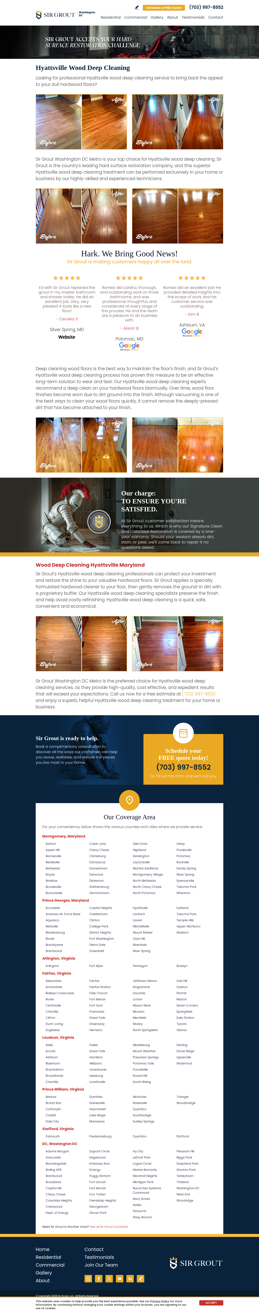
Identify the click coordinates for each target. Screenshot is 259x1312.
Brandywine (54, 945)
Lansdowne (97, 1069)
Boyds (50, 874)
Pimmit (181, 993)
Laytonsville (141, 862)
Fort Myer (96, 966)
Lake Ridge (97, 1115)
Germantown (99, 893)
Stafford (182, 1136)
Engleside (53, 1030)
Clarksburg (97, 856)
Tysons (181, 1024)
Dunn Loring (54, 1024)
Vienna (181, 1030)
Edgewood (97, 1157)
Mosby (138, 1024)
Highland (139, 850)
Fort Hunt (96, 1005)
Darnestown (98, 868)
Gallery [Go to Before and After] (157, 17)
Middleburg (141, 1045)
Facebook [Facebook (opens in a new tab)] (98, 1278)
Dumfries (95, 1097)
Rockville (182, 862)
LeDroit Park (141, 1157)
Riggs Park (184, 1157)
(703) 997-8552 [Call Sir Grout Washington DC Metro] (206, 7)
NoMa (137, 1205)
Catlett (51, 1115)
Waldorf (182, 932)
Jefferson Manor (145, 981)
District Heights (100, 932)
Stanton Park (186, 1170)
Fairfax (94, 981)
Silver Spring (185, 874)
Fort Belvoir (97, 999)
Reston (181, 999)
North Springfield (145, 1030)
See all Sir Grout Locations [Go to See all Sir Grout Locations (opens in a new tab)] (109, 1227)
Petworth (139, 1211)
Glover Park (97, 1213)
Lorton (137, 999)
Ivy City (138, 1151)
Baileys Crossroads (60, 993)
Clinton (94, 920)
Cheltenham (98, 914)
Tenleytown (184, 1176)
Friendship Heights (102, 1200)
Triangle (182, 1097)
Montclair (140, 1097)
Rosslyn (181, 966)
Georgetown (98, 1207)
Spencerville (185, 881)
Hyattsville (140, 908)
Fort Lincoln (97, 1182)
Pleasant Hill (185, 1151)
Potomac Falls (143, 1063)
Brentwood (54, 951)
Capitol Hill (53, 1188)
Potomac (183, 856)
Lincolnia (139, 993)
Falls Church (98, 993)
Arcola (50, 1051)
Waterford (184, 1063)
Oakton (181, 987)
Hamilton (96, 1057)
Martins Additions (145, 868)
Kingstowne (141, 987)
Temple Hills (185, 920)
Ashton (51, 844)
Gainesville (97, 1103)
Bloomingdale (56, 1163)
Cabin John (97, 844)
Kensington (141, 856)
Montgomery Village (148, 874)
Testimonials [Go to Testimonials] (193, 17)
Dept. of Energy (57, 1213)
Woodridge (184, 1200)
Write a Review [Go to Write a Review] (137, 7)
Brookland (53, 1182)
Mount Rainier (143, 932)
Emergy (95, 1170)
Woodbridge (185, 1103)
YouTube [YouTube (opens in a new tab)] (119, 1278)
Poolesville (184, 850)
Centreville (53, 1005)
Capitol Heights (100, 908)
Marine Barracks (145, 1170)
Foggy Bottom (100, 1176)
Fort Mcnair (97, 1188)
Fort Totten (97, 1194)
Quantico (139, 1109)
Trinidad (182, 1182)
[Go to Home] (65, 14)
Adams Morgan (57, 1151)
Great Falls (97, 1018)
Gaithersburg (99, 887)
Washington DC (188, 1188)
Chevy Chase (99, 850)
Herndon (95, 1030)
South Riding (142, 1082)
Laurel (137, 920)
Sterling (181, 1045)
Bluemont (53, 1063)
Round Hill (140, 1076)
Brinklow (52, 881)
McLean (138, 1011)
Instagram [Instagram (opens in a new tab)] (88, 1278)
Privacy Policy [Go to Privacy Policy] (159, 1301)
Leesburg (96, 1076)
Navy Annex (141, 1199)
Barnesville (53, 856)
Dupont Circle (99, 1151)
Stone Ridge (185, 1051)
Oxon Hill (139, 939)
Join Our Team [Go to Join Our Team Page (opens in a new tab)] (101, 1265)
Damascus (97, 862)
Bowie (50, 939)
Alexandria (53, 981)
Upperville (183, 1057)
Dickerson (96, 881)
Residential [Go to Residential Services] (111, 17)
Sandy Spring (186, 868)
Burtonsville (54, 893)
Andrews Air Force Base (63, 914)
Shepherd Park (187, 1163)
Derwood (96, 874)
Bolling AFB (53, 1170)
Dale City (52, 1121)
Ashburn (52, 1057)
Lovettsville (97, 1082)
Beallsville (53, 862)
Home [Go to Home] (42, 1249)
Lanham (139, 914)
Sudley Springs (143, 1121)
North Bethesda (144, 881)
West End (183, 1194)
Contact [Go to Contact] (215, 17)
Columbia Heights (59, 1200)
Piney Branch (142, 1217)
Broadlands (54, 1076)
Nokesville (140, 1103)
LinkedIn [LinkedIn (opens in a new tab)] (130, 1278)
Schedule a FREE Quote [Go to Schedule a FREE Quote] (164, 8)
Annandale (54, 987)
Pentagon (140, 966)
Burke (50, 999)
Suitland (182, 908)
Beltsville (52, 926)
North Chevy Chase (147, 887)
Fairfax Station (100, 987)
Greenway (97, 1024)
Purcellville (140, 1069)
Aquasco (52, 920)
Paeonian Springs (146, 1057)
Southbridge (142, 1115)
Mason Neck (142, 1005)
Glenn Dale (97, 945)
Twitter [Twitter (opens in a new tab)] (109, 1278)
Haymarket (97, 1109)
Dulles (93, 1045)
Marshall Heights (145, 1176)
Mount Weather (144, 1051)
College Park (98, 926)
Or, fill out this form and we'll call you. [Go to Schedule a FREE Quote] (183, 776)
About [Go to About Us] (172, 17)
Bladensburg (55, 932)
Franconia (96, 1011)
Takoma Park (186, 887)
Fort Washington (101, 939)
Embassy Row (99, 1163)
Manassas (97, 1121)
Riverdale (140, 945)
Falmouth (53, 1136)
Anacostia (53, 1157)
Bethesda (53, 868)
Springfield (184, 1011)
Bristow (51, 1097)
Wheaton (183, 893)
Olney (180, 844)
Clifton (50, 1018)
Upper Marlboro (188, 926)
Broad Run (53, 1103)
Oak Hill (181, 981)
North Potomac (144, 893)
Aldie (49, 1045)
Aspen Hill (53, 850)
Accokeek (53, 908)
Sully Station (185, 1018)
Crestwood (54, 1207)
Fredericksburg (100, 1136)
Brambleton (54, 1069)
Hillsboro (95, 1063)
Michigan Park (143, 1182)
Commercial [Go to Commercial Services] (135, 17)
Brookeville (53, 887)
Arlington (52, 966)
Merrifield (139, 1018)
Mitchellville (141, 926)
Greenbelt (96, 951)
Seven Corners (187, 1005)
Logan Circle (142, 1163)
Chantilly (52, 1011)
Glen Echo (140, 844)
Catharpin (53, 1109)
